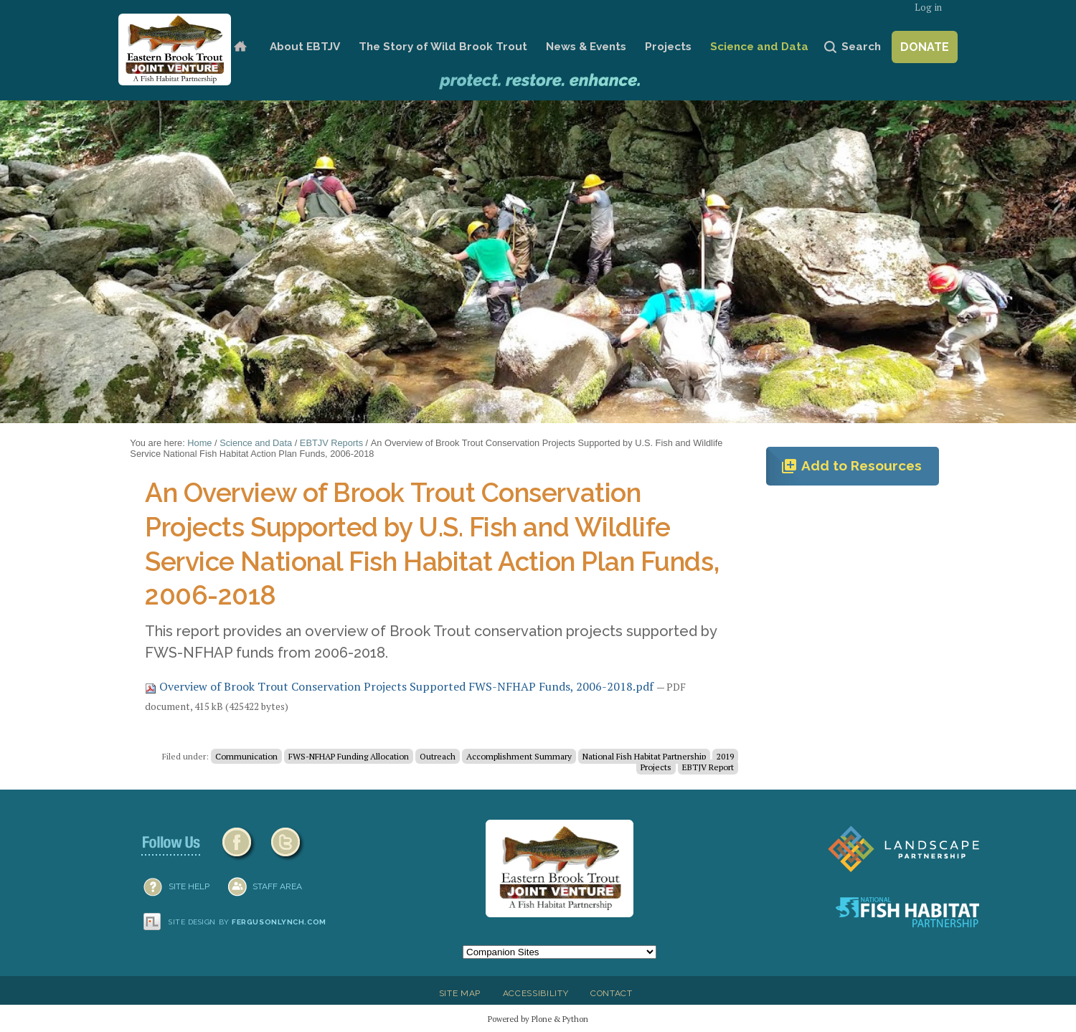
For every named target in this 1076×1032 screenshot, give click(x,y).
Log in (928, 7)
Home (240, 47)
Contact (611, 993)
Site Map (460, 993)
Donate (924, 47)
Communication (246, 756)
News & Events (586, 46)
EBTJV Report (708, 767)
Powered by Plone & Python (538, 1018)
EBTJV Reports (331, 442)
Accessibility (536, 993)
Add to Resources (851, 466)
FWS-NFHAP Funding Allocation (348, 756)
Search (861, 46)
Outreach (438, 756)
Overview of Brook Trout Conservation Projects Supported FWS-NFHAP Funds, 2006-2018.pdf (400, 686)
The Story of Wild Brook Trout (443, 46)
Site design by (247, 922)
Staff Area (277, 886)
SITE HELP (189, 886)
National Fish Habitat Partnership (644, 756)
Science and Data (759, 46)
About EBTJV (305, 46)
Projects (668, 46)
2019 (725, 756)
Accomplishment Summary (519, 756)
